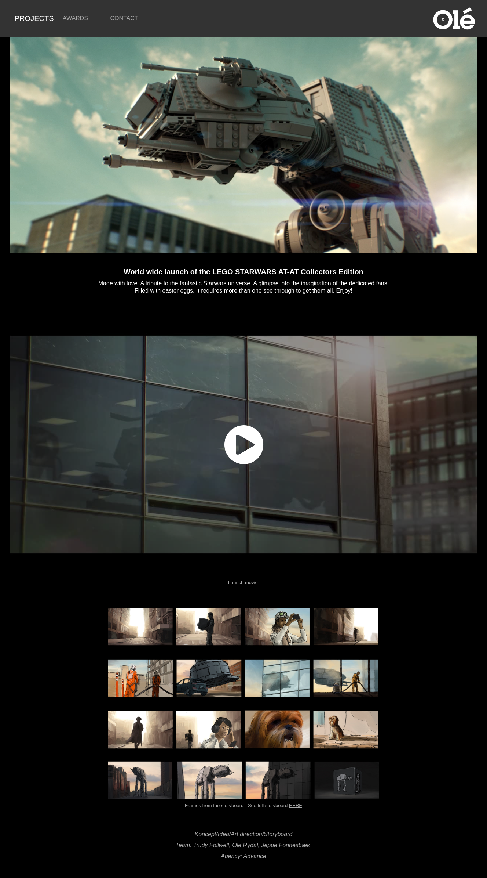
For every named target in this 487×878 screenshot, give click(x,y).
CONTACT (124, 18)
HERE (295, 805)
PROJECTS (34, 18)
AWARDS (75, 18)
